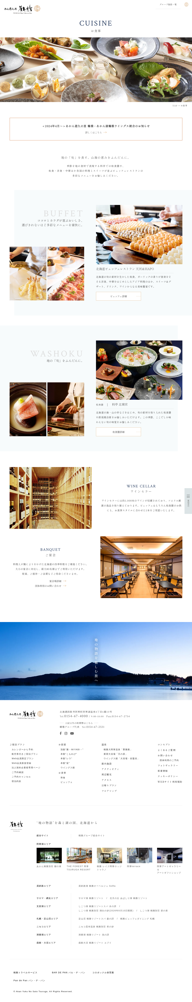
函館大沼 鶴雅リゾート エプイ (95, 943)
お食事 (62, 772)
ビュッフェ (67, 782)
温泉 (104, 744)
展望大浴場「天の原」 (116, 754)
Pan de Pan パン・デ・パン (29, 980)
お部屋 (62, 744)
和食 (63, 777)
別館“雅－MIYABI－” (72, 749)
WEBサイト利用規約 (170, 781)
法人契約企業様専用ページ (26, 767)
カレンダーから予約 (22, 749)
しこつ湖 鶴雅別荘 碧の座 (154, 910)
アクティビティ (111, 769)
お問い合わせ (165, 755)
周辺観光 (107, 774)
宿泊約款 (16, 781)
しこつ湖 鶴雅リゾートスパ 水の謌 (97, 906)
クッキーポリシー (168, 776)
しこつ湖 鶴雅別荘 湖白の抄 (106, 910)
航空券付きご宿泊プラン (25, 754)
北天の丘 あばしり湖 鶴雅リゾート (129, 898)
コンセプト (164, 744)
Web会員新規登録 (21, 763)
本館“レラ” (66, 758)
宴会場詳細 (55, 581)
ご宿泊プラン (17, 744)
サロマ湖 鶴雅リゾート (91, 898)
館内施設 (107, 763)
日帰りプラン (109, 785)
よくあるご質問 (167, 750)
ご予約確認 (18, 772)
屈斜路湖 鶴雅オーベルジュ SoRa (97, 886)
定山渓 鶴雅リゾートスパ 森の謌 (96, 918)
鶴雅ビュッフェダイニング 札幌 (137, 918)
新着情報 (163, 770)
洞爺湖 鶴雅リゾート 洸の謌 (94, 934)
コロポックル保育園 (103, 972)
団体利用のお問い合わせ (48, 586)
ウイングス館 (68, 767)
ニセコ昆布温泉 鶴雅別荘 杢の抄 (96, 926)
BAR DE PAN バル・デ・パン (68, 972)
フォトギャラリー (168, 765)
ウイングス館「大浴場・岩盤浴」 (122, 758)
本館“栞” (65, 763)
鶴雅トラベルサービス (26, 972)
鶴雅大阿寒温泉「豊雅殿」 (118, 749)
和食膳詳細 (118, 432)
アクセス (107, 779)
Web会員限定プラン (23, 758)
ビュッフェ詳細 (118, 296)
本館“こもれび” (69, 754)
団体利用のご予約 (169, 760)
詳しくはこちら (93, 132)
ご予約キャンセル (21, 777)
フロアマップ (109, 790)
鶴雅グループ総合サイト (92, 835)
